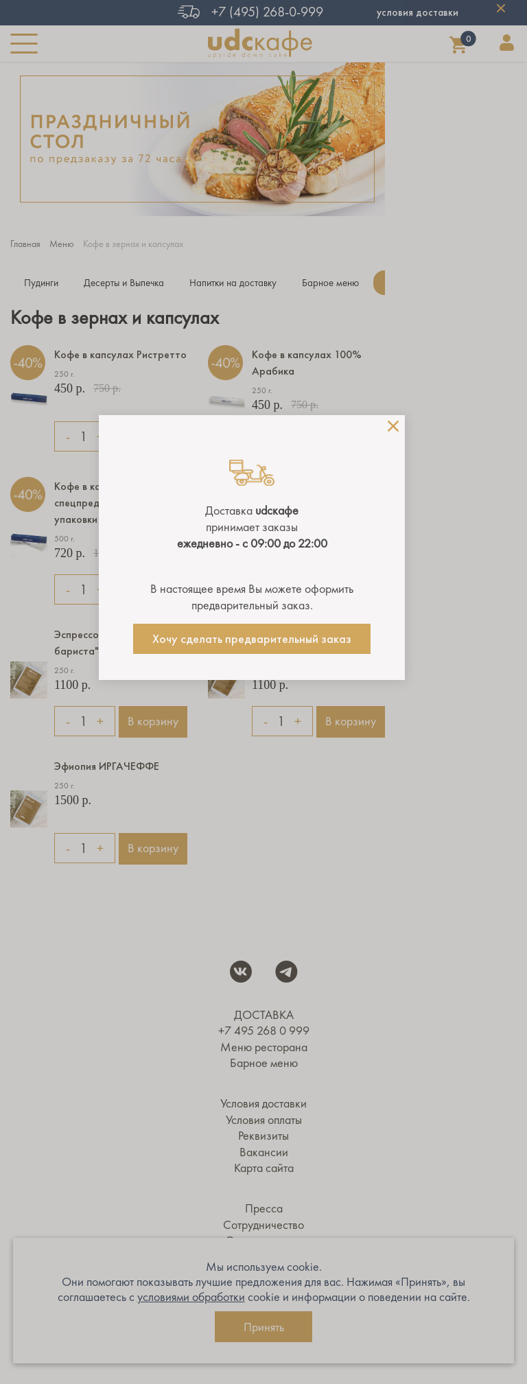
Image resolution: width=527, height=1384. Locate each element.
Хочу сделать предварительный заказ (251, 638)
